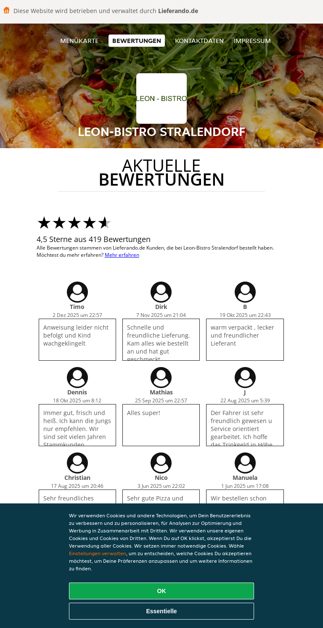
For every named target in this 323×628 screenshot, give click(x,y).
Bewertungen (136, 40)
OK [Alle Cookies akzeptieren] (161, 591)
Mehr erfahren (122, 254)
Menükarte (79, 40)
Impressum (252, 40)
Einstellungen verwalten (97, 553)
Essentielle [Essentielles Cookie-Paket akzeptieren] (161, 611)
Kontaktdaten (199, 40)
